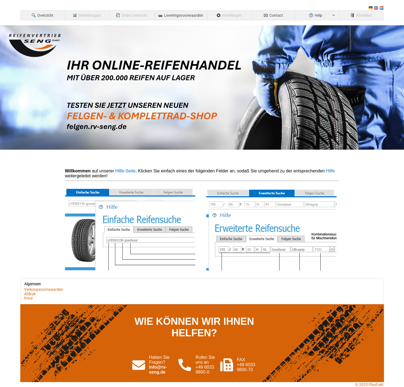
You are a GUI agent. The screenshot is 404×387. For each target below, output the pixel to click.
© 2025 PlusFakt (369, 384)
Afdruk (30, 294)
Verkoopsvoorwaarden (43, 289)
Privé (28, 298)
